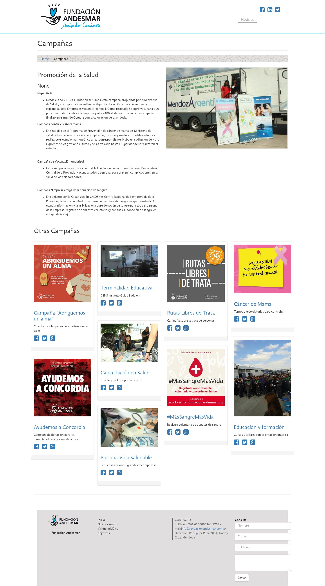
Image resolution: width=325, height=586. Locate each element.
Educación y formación (259, 427)
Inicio (101, 520)
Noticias (247, 20)
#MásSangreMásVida (190, 417)
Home (45, 58)
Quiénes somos (108, 524)
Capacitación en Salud (125, 373)
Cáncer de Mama (253, 304)
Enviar (242, 577)
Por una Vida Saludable (126, 458)
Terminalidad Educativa (127, 288)
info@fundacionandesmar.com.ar (203, 528)
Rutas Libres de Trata (191, 313)
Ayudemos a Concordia (59, 427)
